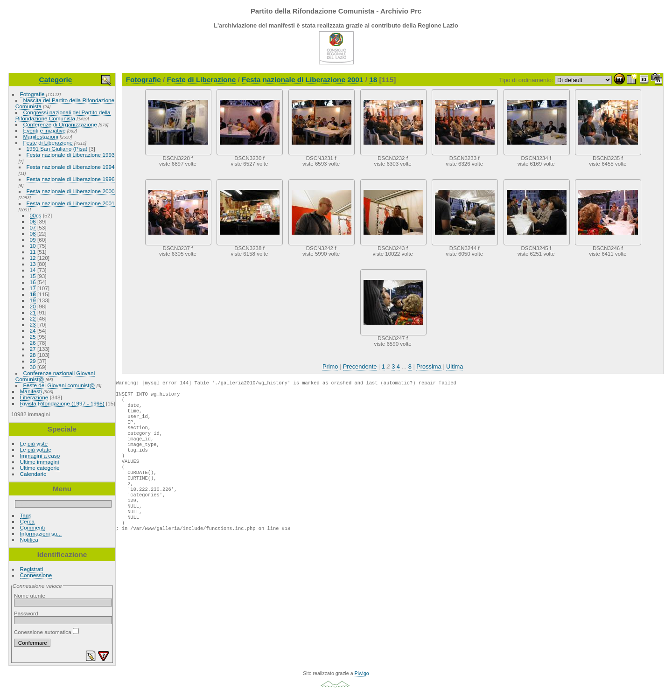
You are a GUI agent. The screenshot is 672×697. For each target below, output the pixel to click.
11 (33, 252)
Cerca (27, 521)
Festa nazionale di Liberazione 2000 (71, 191)
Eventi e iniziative (44, 130)
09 (33, 240)
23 (33, 324)
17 (33, 288)
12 (33, 258)
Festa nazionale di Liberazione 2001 (71, 203)
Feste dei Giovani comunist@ (59, 385)
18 (33, 294)
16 (33, 282)
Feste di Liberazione (48, 142)
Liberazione (34, 397)
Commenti (32, 527)
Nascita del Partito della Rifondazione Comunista (64, 103)
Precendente (360, 366)
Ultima (454, 366)
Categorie (55, 80)
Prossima (428, 366)
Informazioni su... (41, 533)
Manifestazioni (40, 136)
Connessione (36, 575)
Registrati (31, 569)
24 (33, 331)
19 (33, 300)
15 (33, 276)
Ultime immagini (39, 462)
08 (33, 233)
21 (33, 312)
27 (33, 349)
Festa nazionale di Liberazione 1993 (71, 155)
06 (33, 221)
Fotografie (32, 94)
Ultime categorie (40, 468)
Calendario (33, 474)
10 (33, 246)
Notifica (29, 540)
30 (33, 367)
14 (33, 270)
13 (33, 264)
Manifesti (31, 391)
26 (33, 343)
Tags (26, 515)
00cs (36, 215)
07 (33, 227)
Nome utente (29, 595)
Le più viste (34, 443)
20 (33, 306)
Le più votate (35, 449)
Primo (330, 366)
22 (33, 318)
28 (33, 355)
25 (33, 337)
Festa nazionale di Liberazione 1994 (71, 167)
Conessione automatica (46, 632)
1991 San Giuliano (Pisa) (57, 149)
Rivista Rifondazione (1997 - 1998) (62, 403)
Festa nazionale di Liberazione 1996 (71, 179)
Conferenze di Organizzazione (60, 124)
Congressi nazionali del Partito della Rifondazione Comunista (63, 115)
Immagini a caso (40, 456)
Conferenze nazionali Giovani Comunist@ (55, 376)
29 (33, 361)
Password (26, 613)
